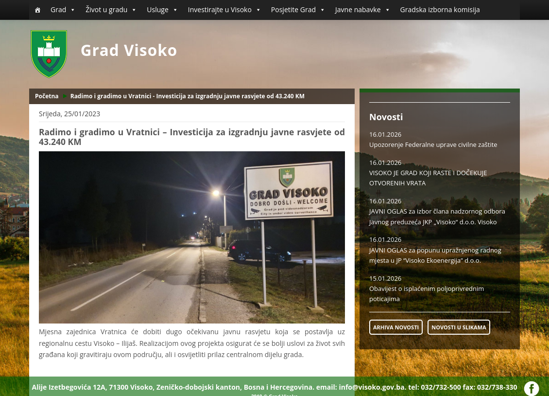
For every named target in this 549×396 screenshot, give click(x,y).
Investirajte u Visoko (224, 9)
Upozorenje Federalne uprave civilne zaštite (433, 144)
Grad (63, 9)
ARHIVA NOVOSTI (396, 327)
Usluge (162, 9)
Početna (47, 96)
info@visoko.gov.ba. (372, 387)
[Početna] (37, 9)
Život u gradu (111, 9)
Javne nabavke (363, 9)
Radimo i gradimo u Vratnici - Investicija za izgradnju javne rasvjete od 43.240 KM (187, 96)
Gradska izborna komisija (440, 9)
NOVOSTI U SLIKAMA (458, 327)
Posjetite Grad (298, 9)
